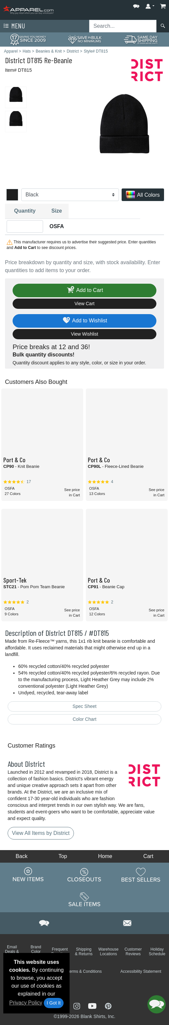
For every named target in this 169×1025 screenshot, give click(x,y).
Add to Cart (84, 290)
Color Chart (84, 719)
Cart (148, 856)
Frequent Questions (60, 951)
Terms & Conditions (84, 971)
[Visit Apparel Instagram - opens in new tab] (77, 1005)
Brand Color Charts (36, 952)
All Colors (143, 195)
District (15, 60)
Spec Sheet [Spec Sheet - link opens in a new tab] (84, 706)
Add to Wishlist (84, 320)
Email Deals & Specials (11, 952)
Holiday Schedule (157, 951)
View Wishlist (84, 334)
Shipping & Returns (83, 951)
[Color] (70, 194)
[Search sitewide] (123, 26)
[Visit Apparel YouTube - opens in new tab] (93, 1005)
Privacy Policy (25, 1002)
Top (63, 856)
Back (22, 856)
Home (105, 856)
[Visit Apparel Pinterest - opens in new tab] (108, 1005)
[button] (136, 5)
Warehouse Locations (108, 951)
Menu (13, 26)
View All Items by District (41, 833)
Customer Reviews (133, 951)
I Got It (54, 1002)
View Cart (84, 303)
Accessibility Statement (140, 971)
